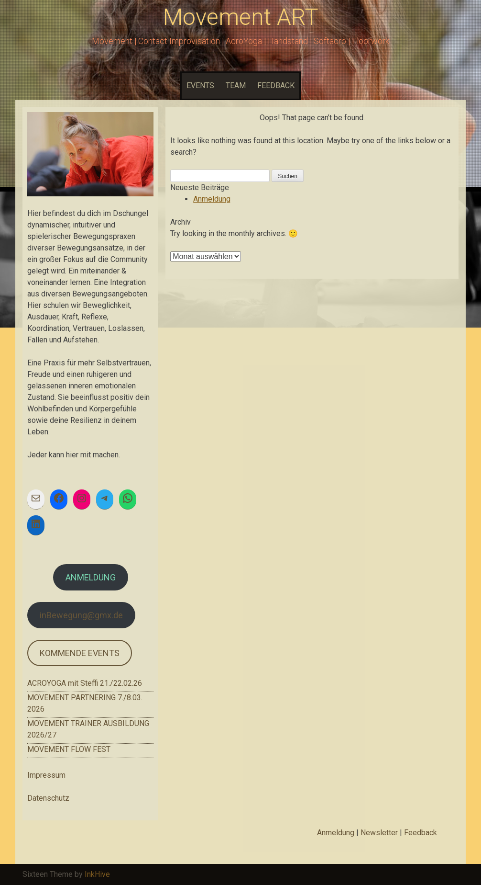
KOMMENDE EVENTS (80, 653)
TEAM (236, 85)
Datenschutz (48, 798)
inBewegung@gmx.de (81, 615)
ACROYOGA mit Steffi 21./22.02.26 (84, 683)
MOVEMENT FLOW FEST (68, 749)
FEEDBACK (276, 85)
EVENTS (200, 85)
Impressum (46, 775)
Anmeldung (211, 199)
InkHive (97, 874)
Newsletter (379, 832)
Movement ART (240, 17)
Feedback (420, 832)
